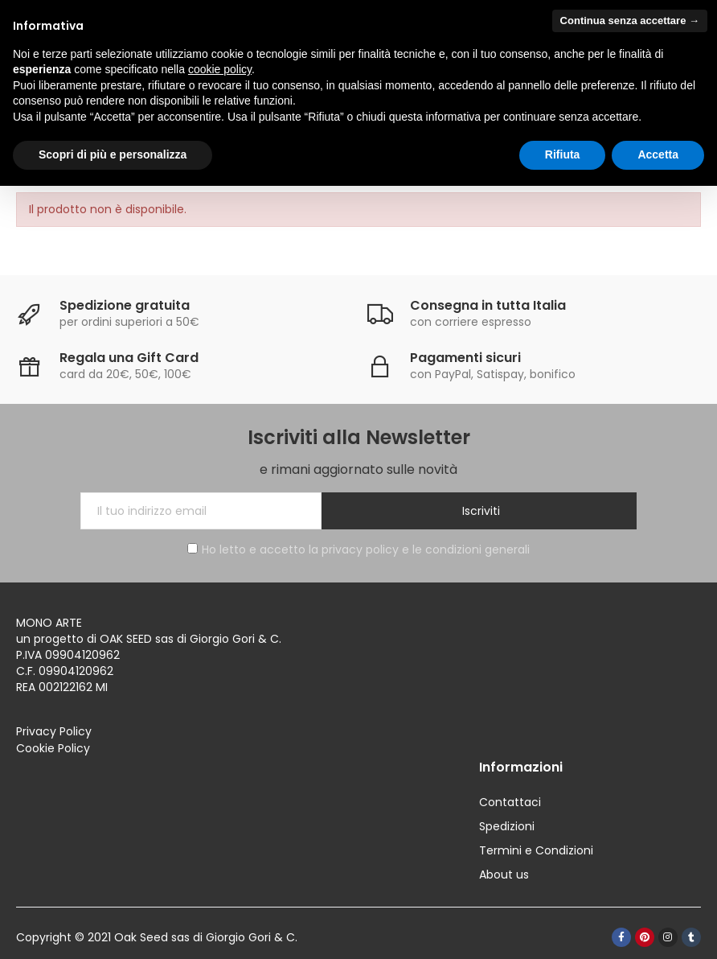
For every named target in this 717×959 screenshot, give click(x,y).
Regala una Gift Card (129, 357)
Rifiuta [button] (562, 154)
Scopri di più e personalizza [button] (112, 154)
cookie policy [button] (220, 69)
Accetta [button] (657, 154)
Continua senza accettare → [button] (629, 20)
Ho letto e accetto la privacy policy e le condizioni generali (358, 549)
